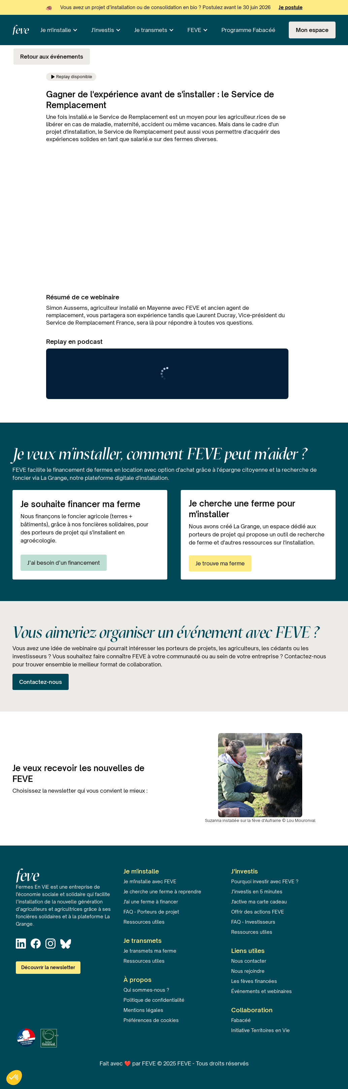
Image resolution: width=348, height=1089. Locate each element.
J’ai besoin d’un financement (63, 562)
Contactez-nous (40, 682)
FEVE (194, 30)
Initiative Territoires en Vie (260, 1030)
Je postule (291, 7)
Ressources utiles (144, 922)
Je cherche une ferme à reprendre (162, 891)
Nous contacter (248, 961)
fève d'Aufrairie (266, 820)
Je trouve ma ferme (220, 563)
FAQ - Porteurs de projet (151, 912)
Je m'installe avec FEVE (150, 881)
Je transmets (150, 30)
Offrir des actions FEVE (257, 912)
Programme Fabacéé (248, 30)
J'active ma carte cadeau (259, 901)
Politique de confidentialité (154, 1000)
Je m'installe (55, 30)
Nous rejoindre (248, 971)
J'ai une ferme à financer (151, 901)
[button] (59, 30)
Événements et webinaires (261, 991)
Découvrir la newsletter (48, 967)
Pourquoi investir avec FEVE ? (265, 881)
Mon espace (312, 30)
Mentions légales (143, 1010)
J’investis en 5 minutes (256, 891)
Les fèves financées (254, 981)
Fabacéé (241, 1020)
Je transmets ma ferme (150, 951)
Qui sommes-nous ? (146, 990)
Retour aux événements (51, 56)
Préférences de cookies (151, 1020)
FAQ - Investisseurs (253, 922)
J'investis (102, 30)
